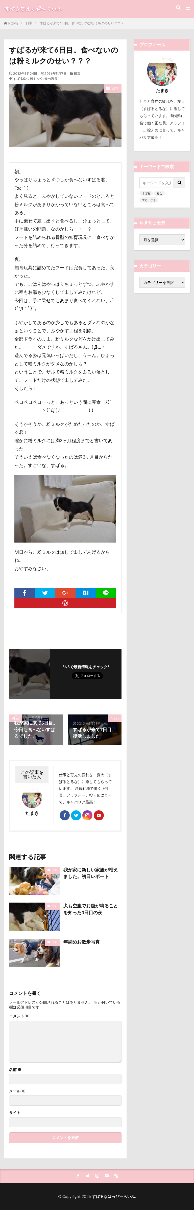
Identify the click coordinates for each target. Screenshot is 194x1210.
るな (159, 193)
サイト (14, 1112)
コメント (19, 1016)
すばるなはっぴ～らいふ (113, 1196)
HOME (13, 23)
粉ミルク (36, 79)
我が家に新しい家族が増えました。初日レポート (90, 873)
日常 (29, 23)
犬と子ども (149, 199)
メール (17, 1091)
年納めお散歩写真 (81, 942)
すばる (146, 193)
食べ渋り (51, 79)
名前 (15, 1069)
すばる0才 (20, 79)
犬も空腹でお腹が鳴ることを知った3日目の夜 (90, 909)
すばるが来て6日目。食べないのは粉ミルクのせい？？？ (82, 23)
